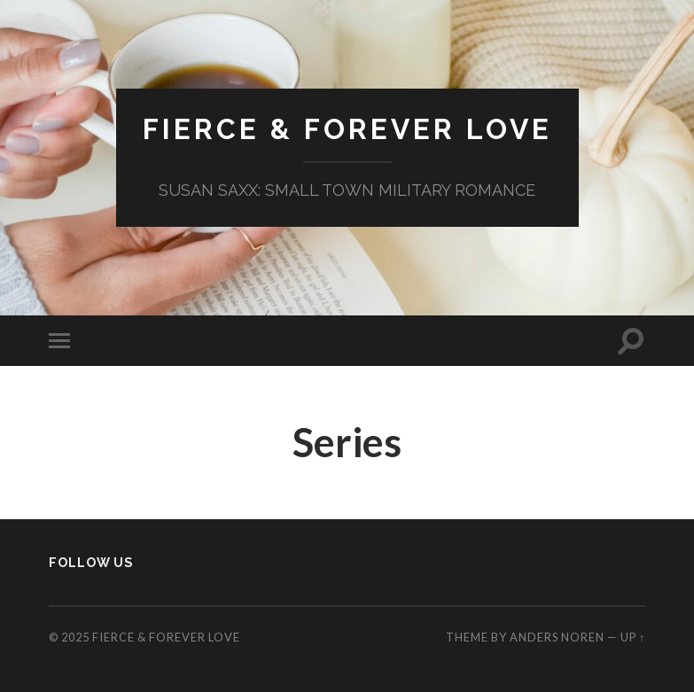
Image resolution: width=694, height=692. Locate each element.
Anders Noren (557, 637)
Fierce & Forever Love (347, 129)
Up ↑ (632, 637)
